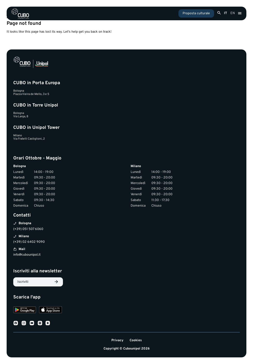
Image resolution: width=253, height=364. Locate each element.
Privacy (117, 340)
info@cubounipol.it (27, 255)
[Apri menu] (239, 13)
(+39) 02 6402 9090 (29, 242)
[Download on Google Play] (24, 310)
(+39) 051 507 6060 (28, 229)
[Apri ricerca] (219, 13)
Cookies (136, 340)
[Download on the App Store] (50, 310)
